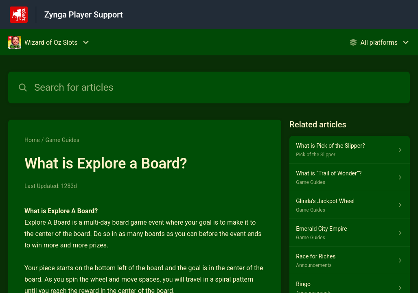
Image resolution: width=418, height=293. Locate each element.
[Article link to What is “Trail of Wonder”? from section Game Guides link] (349, 177)
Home (32, 140)
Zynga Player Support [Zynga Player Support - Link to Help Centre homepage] (83, 15)
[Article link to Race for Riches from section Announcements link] (349, 260)
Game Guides (62, 140)
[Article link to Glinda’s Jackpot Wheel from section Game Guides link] (349, 205)
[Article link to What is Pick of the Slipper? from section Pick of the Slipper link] (349, 150)
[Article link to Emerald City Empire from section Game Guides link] (349, 233)
